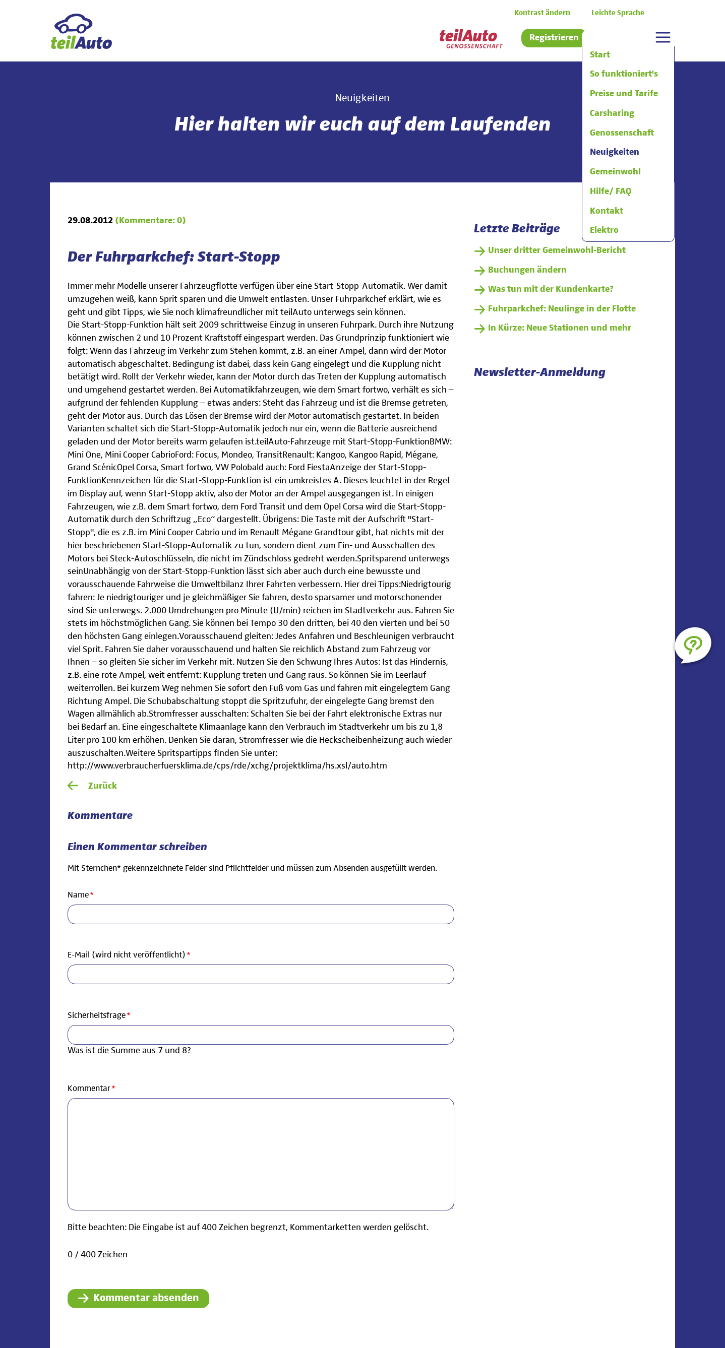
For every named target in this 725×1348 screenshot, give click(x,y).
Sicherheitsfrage (99, 1015)
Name (85, 894)
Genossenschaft (622, 133)
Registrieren (554, 37)
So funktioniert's (624, 74)
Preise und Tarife (624, 93)
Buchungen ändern (527, 270)
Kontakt (606, 211)
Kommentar (91, 1088)
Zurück (102, 786)
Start (600, 54)
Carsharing (612, 113)
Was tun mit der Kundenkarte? (551, 289)
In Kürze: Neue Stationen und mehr (559, 328)
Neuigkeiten (614, 152)
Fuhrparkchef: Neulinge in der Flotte (562, 308)
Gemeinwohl (615, 171)
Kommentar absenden (146, 1298)
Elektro (604, 230)
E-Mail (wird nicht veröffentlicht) (129, 954)
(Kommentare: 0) (150, 220)
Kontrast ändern (542, 13)
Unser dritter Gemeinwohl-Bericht (557, 250)
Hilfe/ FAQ (610, 191)
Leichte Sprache (617, 13)
